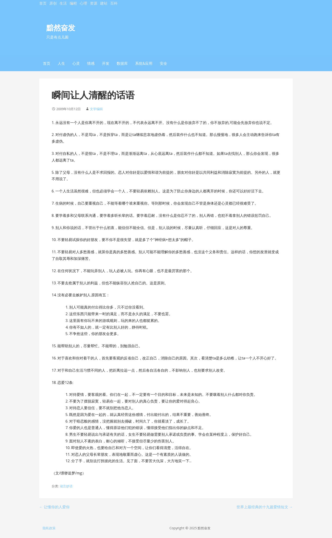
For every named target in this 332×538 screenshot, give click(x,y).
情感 (91, 63)
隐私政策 (49, 528)
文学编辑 (96, 109)
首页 (43, 3)
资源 (93, 3)
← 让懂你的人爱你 (54, 506)
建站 (103, 3)
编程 (73, 3)
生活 (63, 3)
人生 (61, 63)
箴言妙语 (66, 486)
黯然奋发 (60, 27)
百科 (114, 3)
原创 (53, 3)
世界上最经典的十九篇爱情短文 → (265, 506)
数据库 (122, 63)
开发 (105, 63)
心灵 (76, 63)
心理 (83, 3)
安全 (163, 63)
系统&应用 (143, 63)
